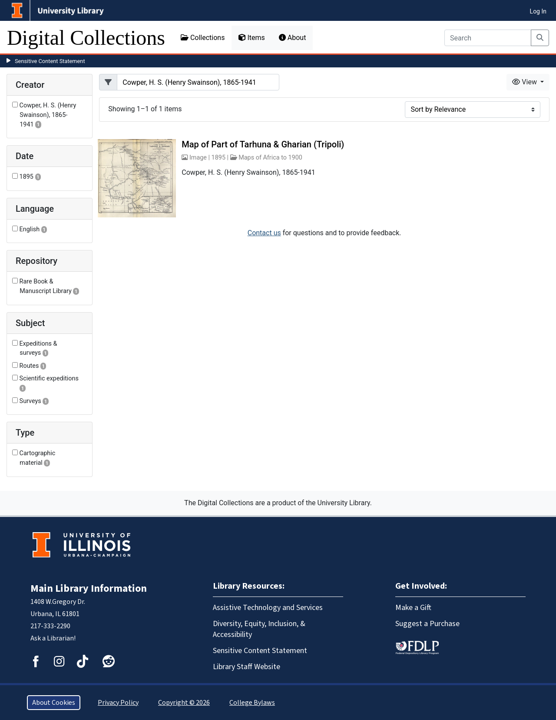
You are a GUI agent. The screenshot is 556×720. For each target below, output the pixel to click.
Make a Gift (413, 607)
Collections (203, 37)
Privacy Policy (118, 702)
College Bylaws (252, 702)
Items (251, 37)
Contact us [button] (264, 233)
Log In (538, 11)
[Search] (487, 38)
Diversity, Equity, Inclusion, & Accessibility (259, 629)
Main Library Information (88, 588)
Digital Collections (86, 37)
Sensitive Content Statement (50, 61)
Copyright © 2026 (184, 702)
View (525, 82)
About (292, 37)
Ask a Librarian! (53, 638)
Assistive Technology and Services (268, 607)
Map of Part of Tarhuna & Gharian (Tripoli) (263, 144)
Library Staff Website (246, 666)
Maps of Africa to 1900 (270, 157)
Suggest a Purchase (427, 623)
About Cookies (53, 702)
